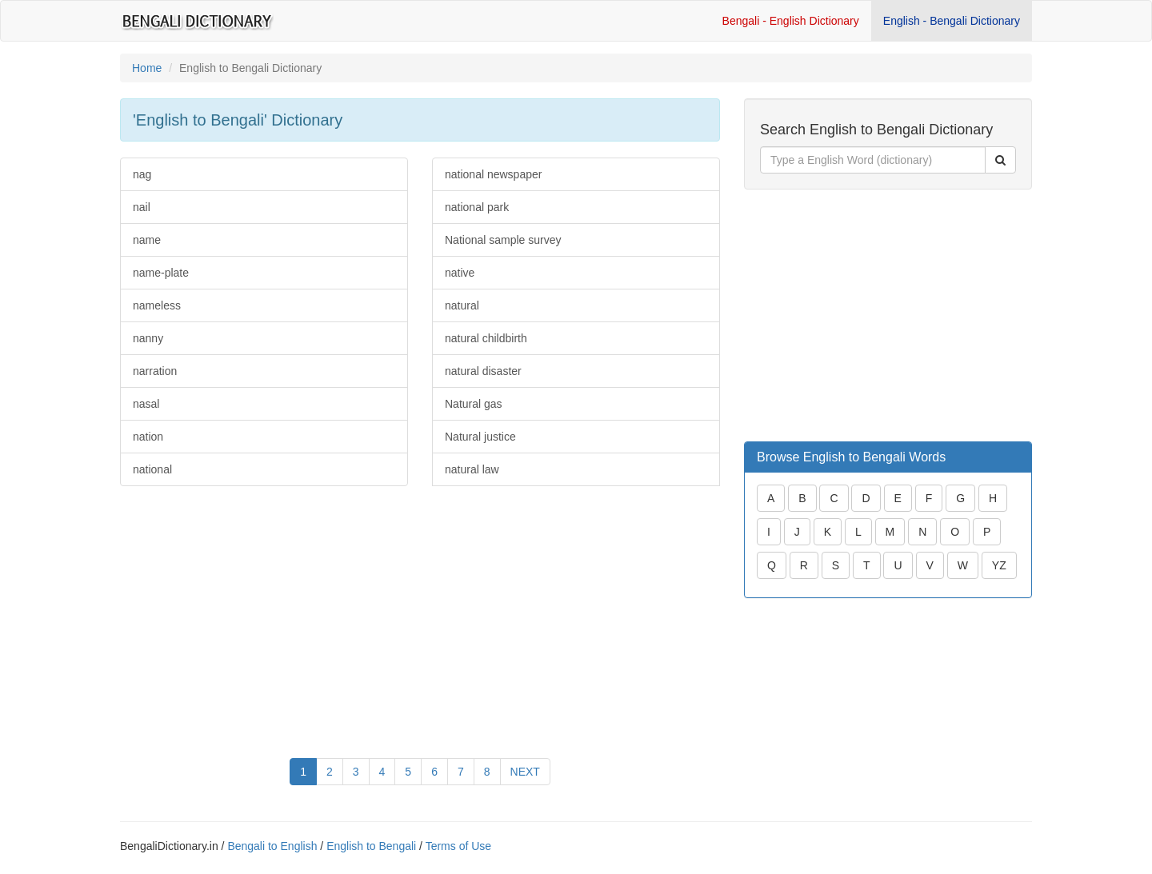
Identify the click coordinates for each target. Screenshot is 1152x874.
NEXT (525, 771)
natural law (472, 469)
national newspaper (493, 174)
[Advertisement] (264, 614)
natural (462, 305)
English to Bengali (371, 846)
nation (148, 436)
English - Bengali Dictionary (951, 20)
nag (142, 174)
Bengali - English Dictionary (790, 20)
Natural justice (480, 436)
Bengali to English (272, 846)
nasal (146, 403)
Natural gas (473, 403)
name (147, 239)
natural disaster (483, 371)
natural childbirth (486, 338)
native (459, 272)
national (152, 469)
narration (155, 371)
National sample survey (503, 239)
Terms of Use (458, 846)
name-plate (161, 272)
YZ (999, 565)
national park (477, 207)
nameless (157, 305)
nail (141, 207)
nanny (148, 338)
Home (147, 68)
